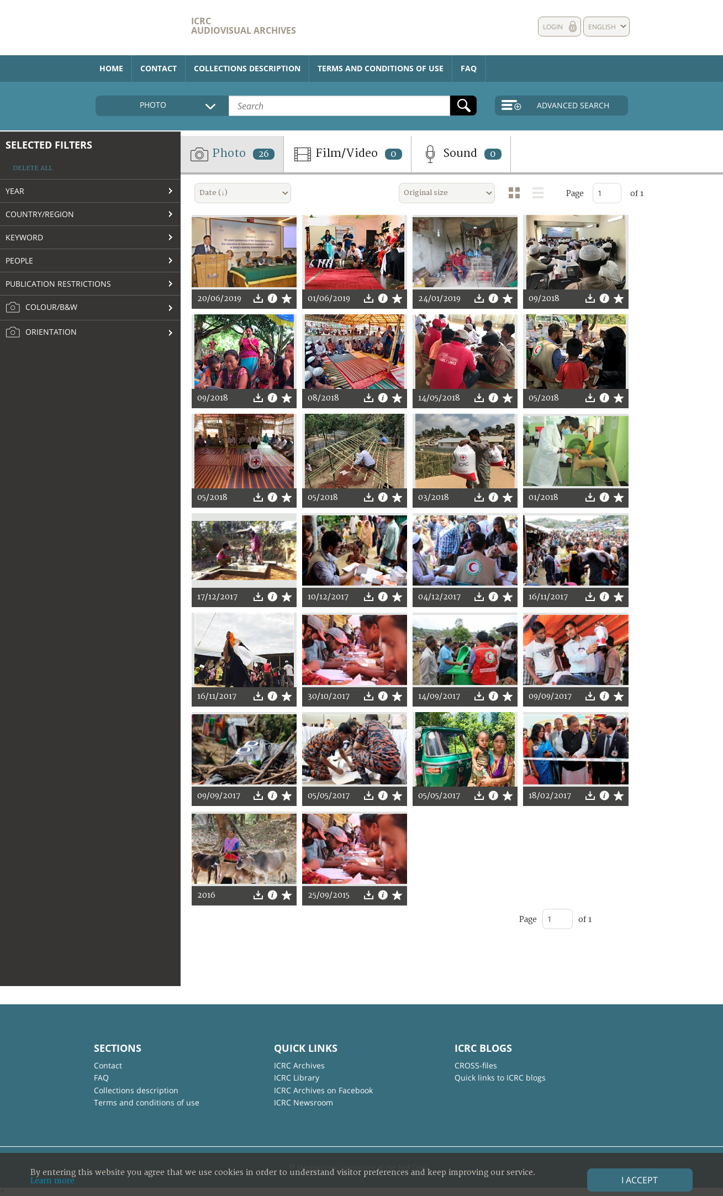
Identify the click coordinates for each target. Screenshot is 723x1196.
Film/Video (347, 154)
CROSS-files (476, 1065)
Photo (232, 154)
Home (111, 68)
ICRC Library (296, 1077)
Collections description (247, 68)
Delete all (32, 168)
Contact (158, 68)
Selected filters (49, 144)
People (19, 260)
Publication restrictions (58, 283)
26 (263, 154)
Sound (461, 154)
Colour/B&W (41, 307)
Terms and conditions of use (381, 68)
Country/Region (40, 214)
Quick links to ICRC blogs (500, 1077)
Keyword (24, 237)
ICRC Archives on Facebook (323, 1090)
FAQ (469, 68)
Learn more (52, 1181)
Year (15, 191)
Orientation (41, 332)
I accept (639, 1180)
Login (553, 26)
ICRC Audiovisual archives (243, 25)
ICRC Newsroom (303, 1102)
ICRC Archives (299, 1065)
